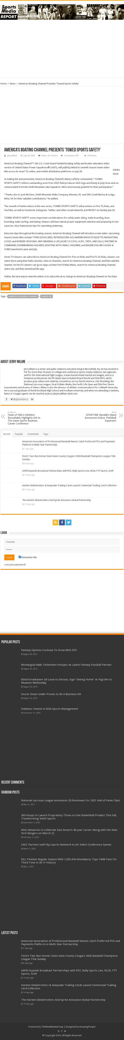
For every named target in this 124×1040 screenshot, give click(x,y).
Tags (45, 434)
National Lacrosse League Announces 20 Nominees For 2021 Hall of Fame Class (70, 800)
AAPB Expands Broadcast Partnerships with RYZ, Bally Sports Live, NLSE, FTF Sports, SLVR (67, 470)
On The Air (52, 155)
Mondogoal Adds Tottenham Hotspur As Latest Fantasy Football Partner (66, 664)
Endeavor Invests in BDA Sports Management (49, 708)
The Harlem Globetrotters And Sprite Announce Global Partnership (56, 500)
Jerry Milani (12, 155)
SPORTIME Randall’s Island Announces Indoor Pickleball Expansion (97, 416)
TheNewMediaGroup (52, 1026)
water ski (47, 296)
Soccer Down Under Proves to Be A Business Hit (51, 694)
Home (4, 83)
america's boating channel (23, 296)
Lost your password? (15, 564)
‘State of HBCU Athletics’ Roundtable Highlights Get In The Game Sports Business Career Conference (26, 418)
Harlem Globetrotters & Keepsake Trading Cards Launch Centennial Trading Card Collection (69, 485)
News (13, 83)
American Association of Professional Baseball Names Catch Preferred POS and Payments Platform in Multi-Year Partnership (70, 942)
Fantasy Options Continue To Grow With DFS (49, 650)
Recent (6, 434)
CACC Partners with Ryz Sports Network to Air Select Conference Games (66, 844)
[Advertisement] (62, 48)
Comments (33, 434)
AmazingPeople (87, 1026)
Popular (19, 434)
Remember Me (28, 557)
